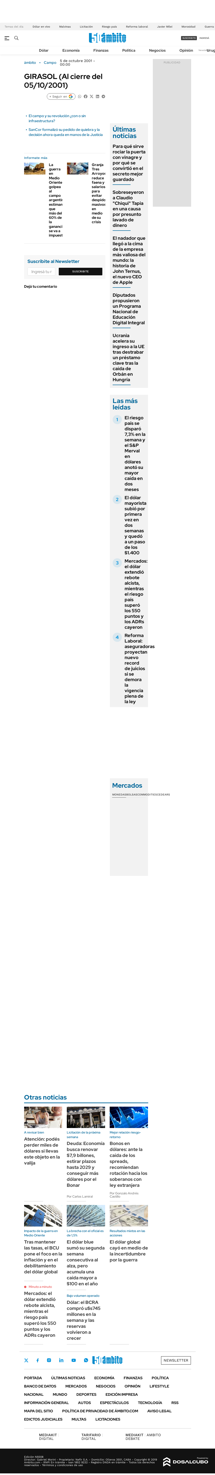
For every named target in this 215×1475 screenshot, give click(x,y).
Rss (175, 1402)
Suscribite (80, 271)
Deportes (86, 1394)
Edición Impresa (122, 1394)
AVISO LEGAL (159, 1411)
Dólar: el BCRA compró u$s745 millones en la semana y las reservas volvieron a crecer (84, 1320)
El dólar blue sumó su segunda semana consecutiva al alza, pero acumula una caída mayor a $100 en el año (86, 1263)
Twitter (26, 1360)
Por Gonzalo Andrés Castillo (124, 1195)
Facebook (37, 1360)
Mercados (76, 1386)
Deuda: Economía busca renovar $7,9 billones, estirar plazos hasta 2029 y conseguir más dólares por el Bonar (86, 1164)
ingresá (204, 38)
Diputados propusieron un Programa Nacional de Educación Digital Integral (129, 309)
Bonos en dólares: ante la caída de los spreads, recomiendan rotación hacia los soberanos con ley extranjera (128, 1164)
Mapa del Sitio (38, 1411)
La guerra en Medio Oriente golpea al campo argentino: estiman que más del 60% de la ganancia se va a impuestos (58, 200)
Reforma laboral (137, 26)
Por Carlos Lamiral (80, 1196)
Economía (71, 50)
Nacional (34, 1394)
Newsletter (204, 50)
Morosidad (188, 26)
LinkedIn (61, 1360)
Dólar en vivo (41, 26)
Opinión (186, 50)
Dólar (44, 50)
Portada (33, 1378)
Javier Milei (164, 26)
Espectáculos (114, 1402)
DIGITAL (49, 1437)
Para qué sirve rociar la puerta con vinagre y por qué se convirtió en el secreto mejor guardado (129, 162)
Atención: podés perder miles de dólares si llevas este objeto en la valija (42, 1151)
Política (128, 50)
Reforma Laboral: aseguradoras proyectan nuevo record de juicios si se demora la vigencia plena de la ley (140, 668)
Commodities (147, 794)
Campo (50, 63)
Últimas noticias (68, 1378)
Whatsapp (86, 1360)
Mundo (60, 1394)
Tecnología (150, 1402)
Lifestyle (159, 1386)
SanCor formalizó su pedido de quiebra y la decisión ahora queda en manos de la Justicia (66, 132)
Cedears (163, 794)
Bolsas (131, 794)
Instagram (49, 1360)
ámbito (30, 63)
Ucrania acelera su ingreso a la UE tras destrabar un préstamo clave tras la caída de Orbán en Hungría (129, 358)
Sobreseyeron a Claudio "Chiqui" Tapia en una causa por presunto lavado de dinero (128, 208)
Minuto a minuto (40, 1287)
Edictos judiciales (43, 1419)
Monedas (119, 794)
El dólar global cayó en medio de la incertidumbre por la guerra (129, 1251)
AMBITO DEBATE (143, 1437)
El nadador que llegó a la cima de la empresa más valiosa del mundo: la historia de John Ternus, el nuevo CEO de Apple (129, 260)
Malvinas (65, 26)
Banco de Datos (40, 1386)
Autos (84, 1402)
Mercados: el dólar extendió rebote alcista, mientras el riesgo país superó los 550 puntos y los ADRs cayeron (136, 594)
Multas (79, 1419)
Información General (46, 1402)
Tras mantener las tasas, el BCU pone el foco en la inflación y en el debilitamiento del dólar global (43, 1257)
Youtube (73, 1360)
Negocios (157, 50)
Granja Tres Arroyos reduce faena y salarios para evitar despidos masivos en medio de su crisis (100, 193)
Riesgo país (109, 26)
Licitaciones (107, 1419)
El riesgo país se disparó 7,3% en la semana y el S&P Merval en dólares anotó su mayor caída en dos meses (135, 453)
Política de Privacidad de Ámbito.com (100, 1411)
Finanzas (101, 50)
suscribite (189, 38)
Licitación (86, 26)
